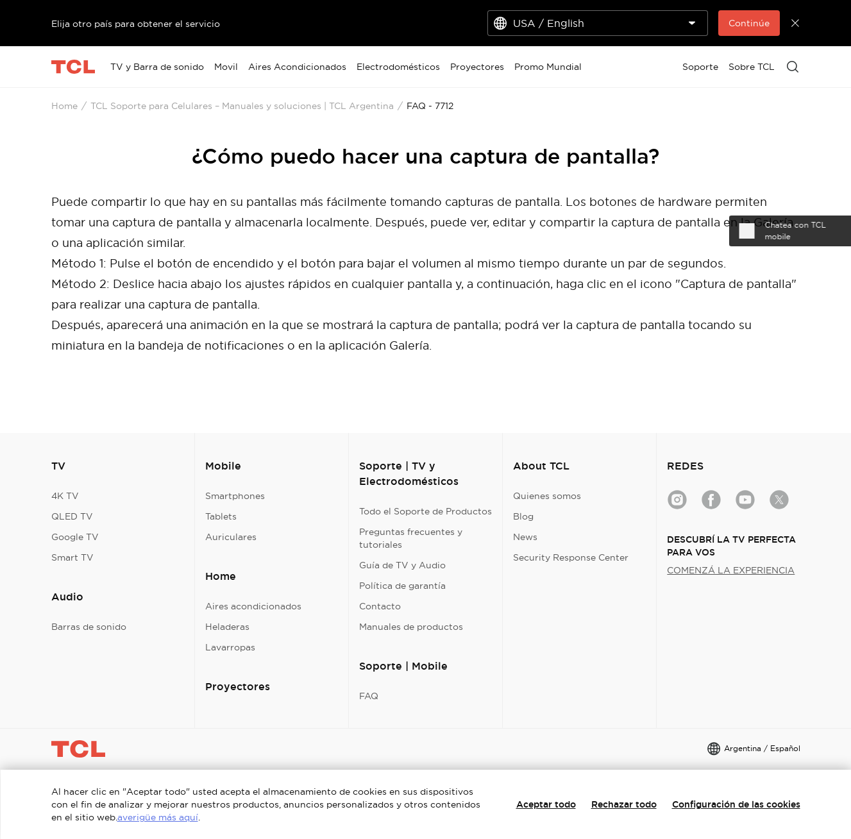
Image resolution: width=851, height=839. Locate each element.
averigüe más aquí (157, 817)
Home (64, 106)
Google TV (75, 537)
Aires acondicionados (253, 606)
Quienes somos (547, 496)
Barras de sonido (88, 626)
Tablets (221, 516)
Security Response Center (570, 557)
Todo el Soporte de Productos (425, 511)
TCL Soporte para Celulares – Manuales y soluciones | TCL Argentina (242, 106)
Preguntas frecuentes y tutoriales (410, 538)
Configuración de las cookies (736, 804)
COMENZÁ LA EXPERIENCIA (731, 570)
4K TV (65, 496)
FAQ (368, 696)
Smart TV (72, 557)
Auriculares (231, 537)
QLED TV (72, 516)
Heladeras (227, 626)
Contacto (380, 606)
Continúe (749, 23)
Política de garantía (402, 585)
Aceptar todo (546, 804)
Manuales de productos (411, 626)
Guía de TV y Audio (402, 565)
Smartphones (235, 496)
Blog (523, 516)
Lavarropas (230, 647)
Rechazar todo (624, 804)
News (525, 537)
